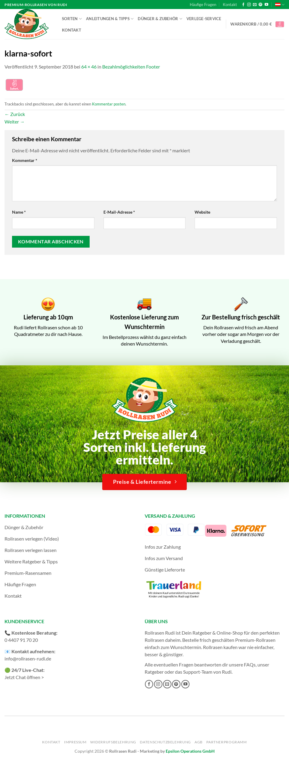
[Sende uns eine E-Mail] (255, 5)
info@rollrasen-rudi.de (28, 658)
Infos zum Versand (164, 558)
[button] (257, 24)
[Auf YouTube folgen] (266, 5)
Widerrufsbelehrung (113, 742)
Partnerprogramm (226, 742)
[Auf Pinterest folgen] (260, 5)
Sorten (72, 19)
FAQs (250, 664)
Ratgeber (154, 672)
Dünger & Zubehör (160, 19)
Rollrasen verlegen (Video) (32, 538)
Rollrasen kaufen (220, 647)
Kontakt (230, 4)
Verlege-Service (203, 18)
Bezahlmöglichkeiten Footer (131, 66)
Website (202, 212)
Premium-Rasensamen (28, 573)
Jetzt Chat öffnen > (24, 677)
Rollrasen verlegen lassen (31, 550)
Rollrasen (154, 640)
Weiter (15, 121)
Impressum (75, 742)
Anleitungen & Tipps (110, 19)
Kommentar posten (108, 104)
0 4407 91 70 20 (21, 640)
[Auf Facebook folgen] (243, 5)
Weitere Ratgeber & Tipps (31, 561)
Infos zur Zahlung (163, 547)
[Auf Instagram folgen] (249, 5)
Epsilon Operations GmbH (190, 751)
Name (19, 212)
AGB (199, 742)
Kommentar (24, 160)
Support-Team (197, 672)
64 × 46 (89, 66)
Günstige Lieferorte (165, 569)
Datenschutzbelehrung (165, 742)
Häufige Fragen (203, 4)
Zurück (15, 114)
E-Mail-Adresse (119, 212)
